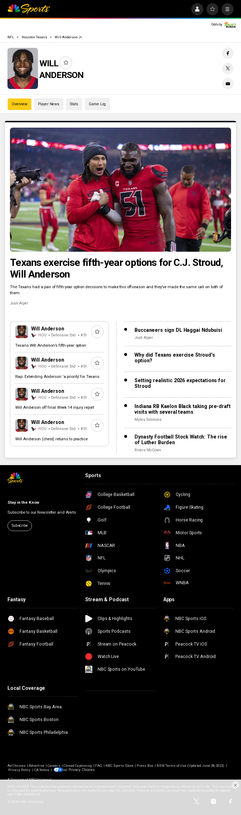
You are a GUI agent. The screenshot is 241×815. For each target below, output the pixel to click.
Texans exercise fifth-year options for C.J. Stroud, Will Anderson (116, 268)
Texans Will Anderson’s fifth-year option (50, 345)
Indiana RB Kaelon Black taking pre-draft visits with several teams (182, 409)
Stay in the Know (23, 502)
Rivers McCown (148, 450)
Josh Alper (19, 303)
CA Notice (41, 769)
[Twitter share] (228, 68)
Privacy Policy (19, 769)
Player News (48, 104)
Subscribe (20, 525)
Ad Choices (16, 765)
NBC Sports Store (119, 765)
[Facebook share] (228, 53)
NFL (10, 37)
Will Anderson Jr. (69, 37)
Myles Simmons (148, 419)
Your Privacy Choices (80, 769)
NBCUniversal (40, 779)
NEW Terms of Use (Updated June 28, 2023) (190, 765)
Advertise (36, 765)
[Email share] (228, 83)
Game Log (97, 104)
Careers (54, 765)
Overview (19, 104)
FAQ (98, 765)
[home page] (28, 9)
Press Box (145, 765)
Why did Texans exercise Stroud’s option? (175, 357)
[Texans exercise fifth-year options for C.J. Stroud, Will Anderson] (120, 190)
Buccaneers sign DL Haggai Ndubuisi (178, 330)
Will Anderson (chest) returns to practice (51, 438)
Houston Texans (35, 37)
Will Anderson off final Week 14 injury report (54, 407)
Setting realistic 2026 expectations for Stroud (180, 383)
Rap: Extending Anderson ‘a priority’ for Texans (57, 376)
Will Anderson (48, 328)
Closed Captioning (78, 765)
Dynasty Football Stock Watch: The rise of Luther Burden (181, 439)
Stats (74, 104)
